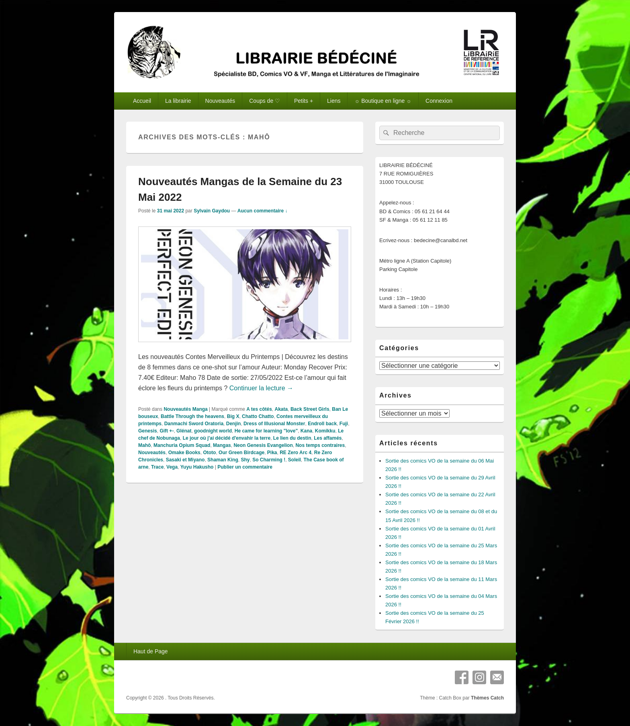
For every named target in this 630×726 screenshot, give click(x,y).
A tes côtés (259, 409)
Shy (245, 460)
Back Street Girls (309, 409)
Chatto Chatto (258, 416)
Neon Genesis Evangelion (262, 445)
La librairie (178, 101)
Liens (333, 101)
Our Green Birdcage (241, 452)
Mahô (144, 445)
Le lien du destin (292, 438)
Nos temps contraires (320, 445)
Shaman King (222, 460)
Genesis (147, 431)
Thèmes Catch (487, 698)
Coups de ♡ (264, 101)
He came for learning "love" (266, 431)
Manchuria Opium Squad (181, 445)
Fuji (344, 423)
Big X (233, 416)
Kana (306, 431)
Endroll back (322, 423)
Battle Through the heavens (192, 416)
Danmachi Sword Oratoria (193, 423)
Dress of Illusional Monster (274, 423)
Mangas (222, 445)
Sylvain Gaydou (212, 211)
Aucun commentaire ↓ (262, 211)
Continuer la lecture (261, 388)
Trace (157, 467)
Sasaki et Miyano (185, 460)
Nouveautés (220, 101)
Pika (272, 452)
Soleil (294, 460)
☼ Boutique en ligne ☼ (382, 101)
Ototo (209, 452)
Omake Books (184, 452)
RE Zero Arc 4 (295, 452)
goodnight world (213, 431)
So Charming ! (268, 460)
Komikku (325, 431)
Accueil (142, 101)
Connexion (438, 101)
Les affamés (328, 438)
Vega (172, 467)
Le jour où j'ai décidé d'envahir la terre (226, 438)
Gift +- (167, 431)
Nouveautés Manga (185, 409)
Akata (281, 409)
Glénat (183, 431)
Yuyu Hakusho (197, 467)
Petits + (303, 101)
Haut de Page (150, 651)
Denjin (233, 423)
